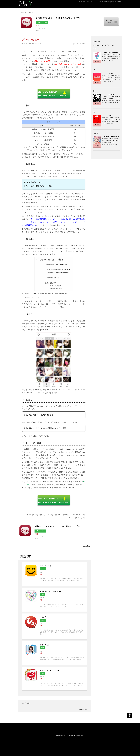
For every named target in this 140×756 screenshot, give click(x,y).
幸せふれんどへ (54, 653)
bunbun (87, 546)
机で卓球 (27, 703)
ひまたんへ (54, 626)
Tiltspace (81, 709)
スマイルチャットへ (54, 574)
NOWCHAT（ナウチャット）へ (54, 600)
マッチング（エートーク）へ (54, 678)
